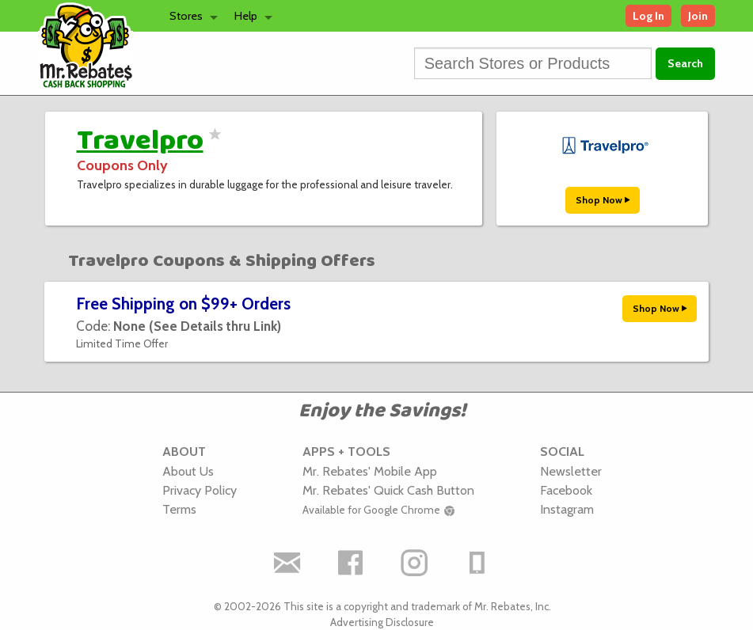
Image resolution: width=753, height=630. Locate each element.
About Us (188, 471)
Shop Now (602, 200)
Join (698, 16)
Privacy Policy (199, 490)
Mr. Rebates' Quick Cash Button (388, 490)
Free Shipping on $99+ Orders (183, 303)
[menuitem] (189, 16)
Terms (179, 509)
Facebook (566, 490)
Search (685, 63)
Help (245, 16)
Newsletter (571, 471)
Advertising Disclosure (382, 622)
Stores (186, 16)
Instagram (567, 509)
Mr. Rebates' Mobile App (369, 471)
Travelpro (140, 141)
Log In (648, 16)
